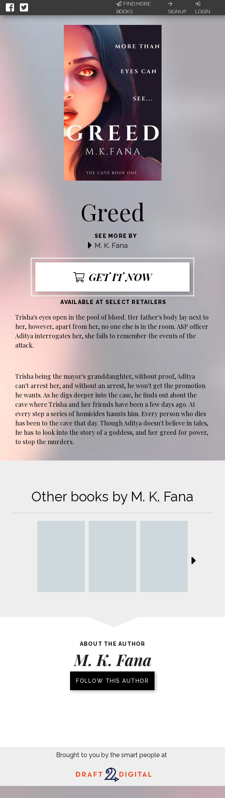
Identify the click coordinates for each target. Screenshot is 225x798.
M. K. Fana (111, 245)
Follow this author (112, 681)
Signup (177, 7)
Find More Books (133, 7)
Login (202, 7)
